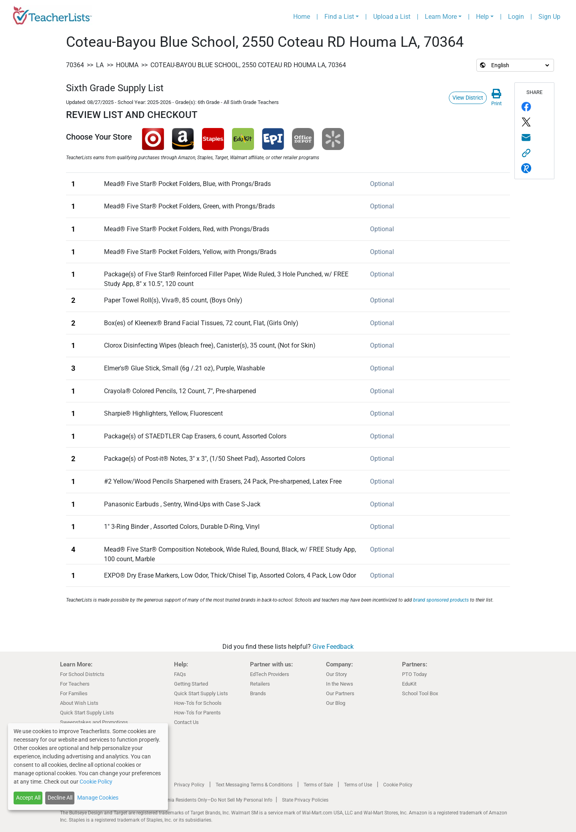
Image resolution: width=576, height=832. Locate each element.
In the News (339, 684)
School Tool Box (420, 693)
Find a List (339, 16)
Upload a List (391, 16)
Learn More (441, 16)
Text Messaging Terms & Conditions (254, 785)
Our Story (336, 674)
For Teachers (75, 684)
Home (301, 16)
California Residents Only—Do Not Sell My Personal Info (212, 800)
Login (516, 16)
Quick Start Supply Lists (87, 713)
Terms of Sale (318, 785)
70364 (75, 65)
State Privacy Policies (305, 800)
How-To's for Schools (198, 703)
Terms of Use (358, 785)
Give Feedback (333, 646)
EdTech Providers (269, 674)
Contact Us (186, 722)
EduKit (409, 684)
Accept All (28, 797)
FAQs (180, 674)
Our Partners (340, 693)
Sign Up (549, 16)
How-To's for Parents (197, 713)
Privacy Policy (189, 785)
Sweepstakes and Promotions (94, 722)
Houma (127, 65)
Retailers (260, 684)
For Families (74, 693)
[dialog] (88, 766)
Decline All (60, 797)
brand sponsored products (441, 600)
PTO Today (414, 674)
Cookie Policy (397, 785)
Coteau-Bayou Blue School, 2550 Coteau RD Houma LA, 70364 (248, 65)
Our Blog (335, 703)
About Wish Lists (79, 703)
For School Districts (82, 674)
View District (467, 97)
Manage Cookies (97, 797)
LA (100, 65)
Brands (258, 693)
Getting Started (191, 684)
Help (482, 16)
